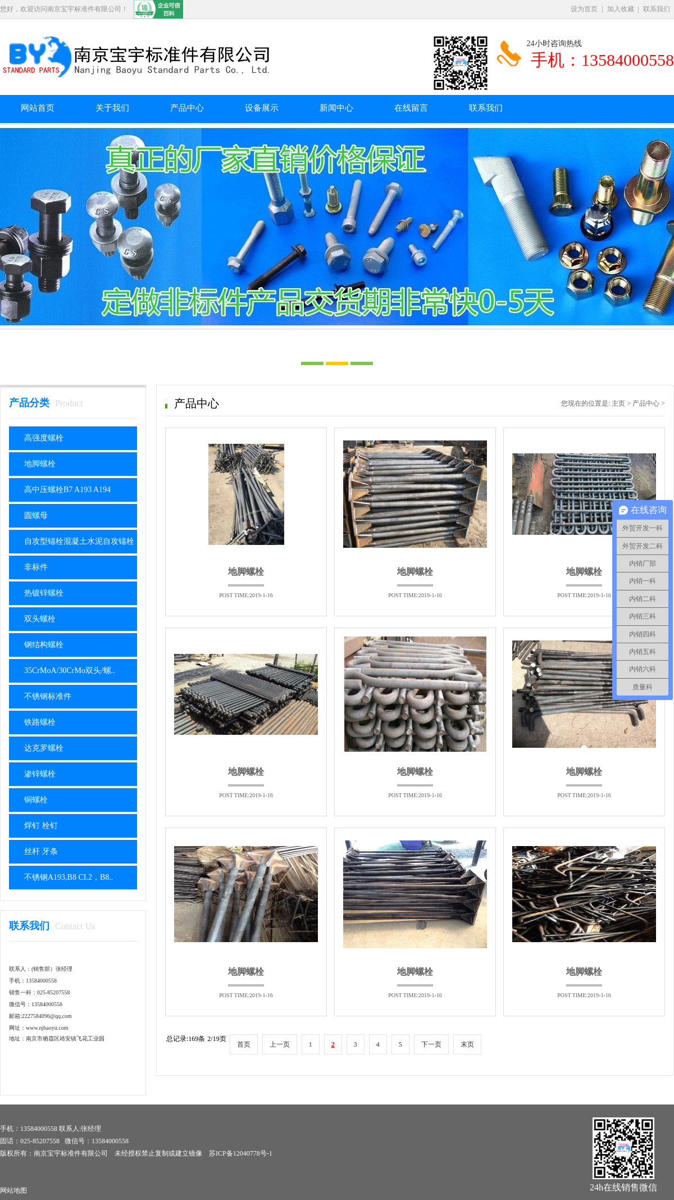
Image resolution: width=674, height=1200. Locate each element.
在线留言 (411, 107)
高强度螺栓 (43, 438)
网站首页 (37, 107)
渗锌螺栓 (40, 774)
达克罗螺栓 (43, 748)
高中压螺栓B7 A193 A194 (67, 489)
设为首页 (584, 9)
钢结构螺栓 (43, 644)
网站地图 (13, 1190)
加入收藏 (620, 9)
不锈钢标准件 (47, 696)
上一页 (280, 1044)
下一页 (431, 1044)
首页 (244, 1044)
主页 (618, 403)
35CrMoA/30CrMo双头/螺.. (69, 670)
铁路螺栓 (40, 722)
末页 (467, 1044)
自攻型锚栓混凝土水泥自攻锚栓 (79, 541)
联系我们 (656, 9)
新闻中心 (336, 107)
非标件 (36, 567)
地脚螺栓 (40, 464)
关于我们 (112, 107)
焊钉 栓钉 (41, 825)
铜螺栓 (36, 800)
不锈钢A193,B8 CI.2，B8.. (68, 877)
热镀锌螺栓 (43, 593)
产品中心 (187, 107)
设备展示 (262, 107)
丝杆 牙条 (41, 851)
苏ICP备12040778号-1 (240, 1153)
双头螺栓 (40, 619)
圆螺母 (36, 515)
